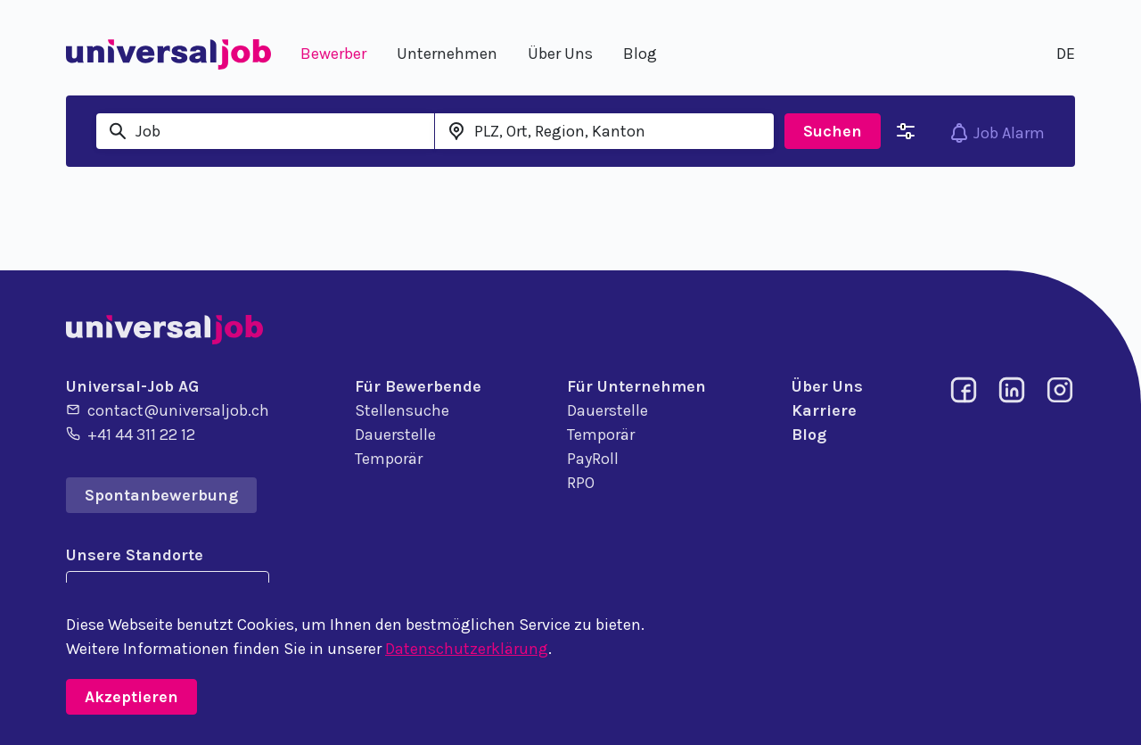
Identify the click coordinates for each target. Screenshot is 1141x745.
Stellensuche (402, 410)
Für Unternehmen (636, 386)
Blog (809, 434)
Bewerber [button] (333, 53)
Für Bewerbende (418, 386)
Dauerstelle (395, 434)
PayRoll (593, 458)
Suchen (832, 131)
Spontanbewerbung (161, 495)
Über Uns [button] (560, 53)
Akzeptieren (131, 697)
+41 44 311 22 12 (130, 433)
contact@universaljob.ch (167, 409)
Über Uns (827, 386)
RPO (581, 483)
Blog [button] (640, 53)
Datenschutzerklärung (466, 648)
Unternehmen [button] (447, 53)
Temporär (389, 458)
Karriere (824, 410)
